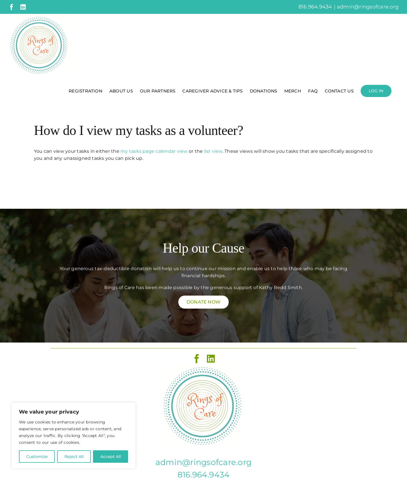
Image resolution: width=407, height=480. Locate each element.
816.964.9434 (203, 474)
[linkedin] (211, 358)
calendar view (171, 151)
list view (213, 151)
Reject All (74, 456)
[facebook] (196, 358)
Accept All (110, 456)
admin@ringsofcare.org (368, 7)
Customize (37, 456)
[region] (73, 435)
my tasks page (137, 151)
